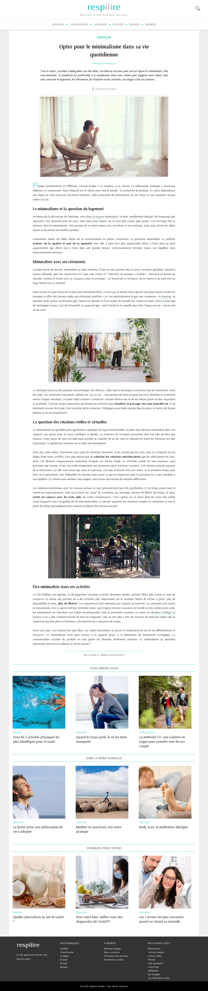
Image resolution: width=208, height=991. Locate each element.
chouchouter (79, 24)
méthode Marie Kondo (49, 390)
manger (151, 24)
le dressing (165, 296)
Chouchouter (67, 952)
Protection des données (116, 956)
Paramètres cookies (114, 959)
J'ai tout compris (156, 952)
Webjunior (153, 970)
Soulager (64, 956)
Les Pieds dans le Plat (159, 978)
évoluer (118, 24)
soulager (100, 24)
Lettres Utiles (155, 956)
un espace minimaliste (105, 216)
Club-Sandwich (155, 963)
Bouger (64, 963)
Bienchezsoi (154, 948)
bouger (134, 24)
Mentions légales (112, 948)
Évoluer (64, 959)
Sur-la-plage (154, 974)
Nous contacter (112, 952)
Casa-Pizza (153, 967)
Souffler (64, 948)
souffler (58, 24)
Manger (64, 967)
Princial (151, 959)
